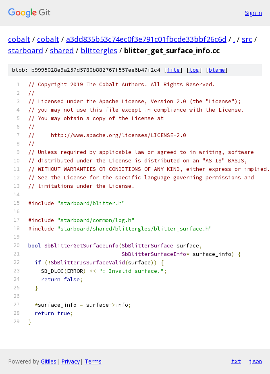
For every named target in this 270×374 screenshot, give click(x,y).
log (194, 69)
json (255, 361)
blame (217, 69)
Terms (93, 361)
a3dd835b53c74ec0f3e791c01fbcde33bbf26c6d (146, 39)
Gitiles (48, 361)
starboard (25, 50)
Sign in (253, 13)
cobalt (19, 39)
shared (62, 50)
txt (236, 361)
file (173, 69)
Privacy (70, 361)
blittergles (99, 50)
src (247, 39)
